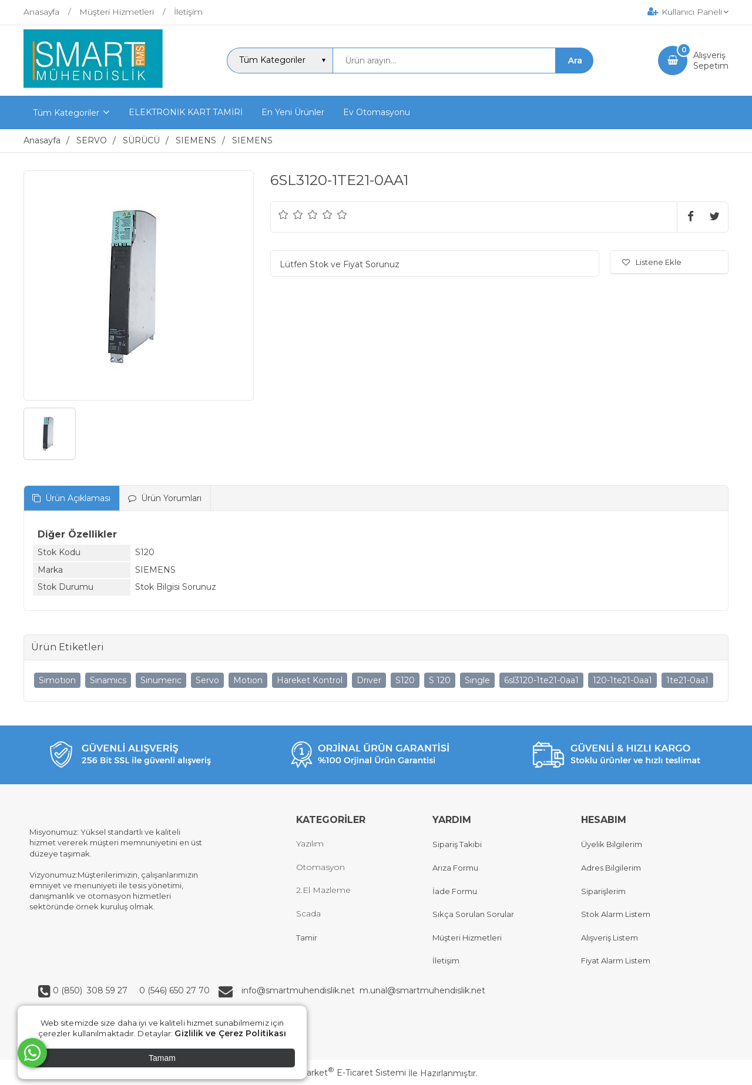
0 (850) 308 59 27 (91, 990)
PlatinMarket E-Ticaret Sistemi (340, 1072)
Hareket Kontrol (310, 680)
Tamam (162, 1058)
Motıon (248, 680)
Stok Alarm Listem (615, 914)
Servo (207, 680)
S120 (405, 680)
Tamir (306, 937)
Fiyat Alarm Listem (615, 960)
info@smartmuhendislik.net (300, 990)
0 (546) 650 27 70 (173, 990)
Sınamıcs (108, 680)
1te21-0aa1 (687, 680)
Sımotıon (57, 680)
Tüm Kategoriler (66, 113)
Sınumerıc (161, 680)
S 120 (440, 680)
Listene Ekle (652, 262)
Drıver (369, 680)
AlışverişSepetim (710, 60)
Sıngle (477, 680)
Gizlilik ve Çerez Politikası (230, 1033)
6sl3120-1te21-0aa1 (541, 680)
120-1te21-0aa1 (622, 680)
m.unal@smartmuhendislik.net (422, 990)
